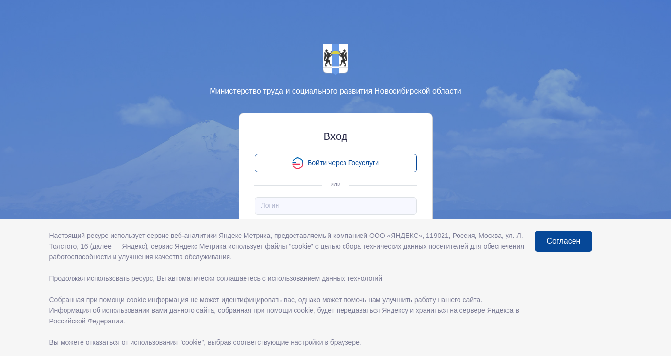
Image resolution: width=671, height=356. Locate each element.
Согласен (564, 241)
